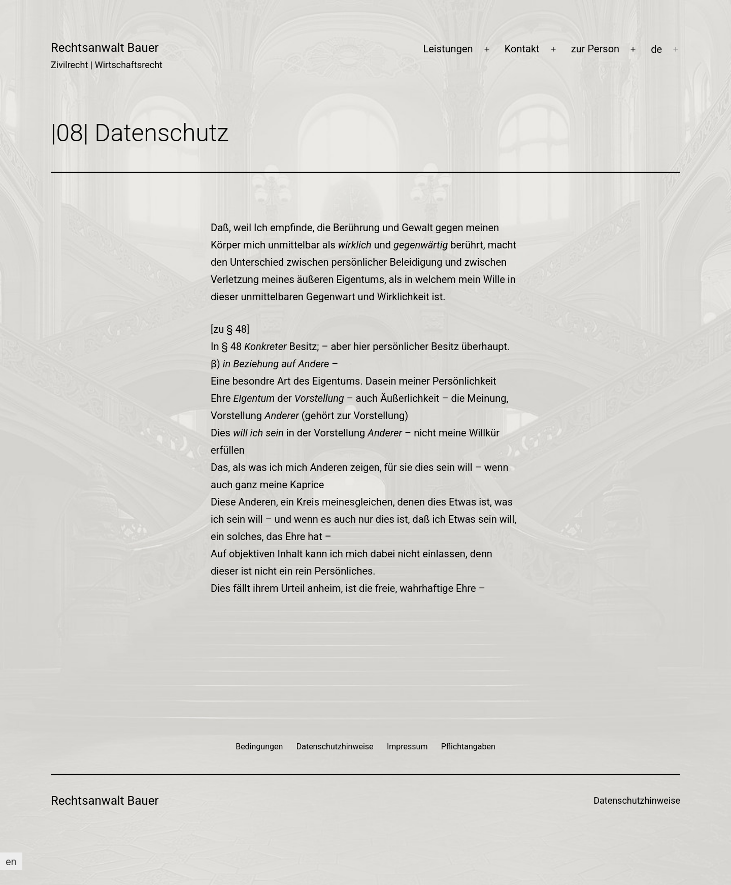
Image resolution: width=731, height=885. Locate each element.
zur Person (595, 49)
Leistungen (448, 49)
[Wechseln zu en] (11, 861)
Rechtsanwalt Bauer (105, 48)
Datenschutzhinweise (636, 800)
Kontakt (522, 49)
